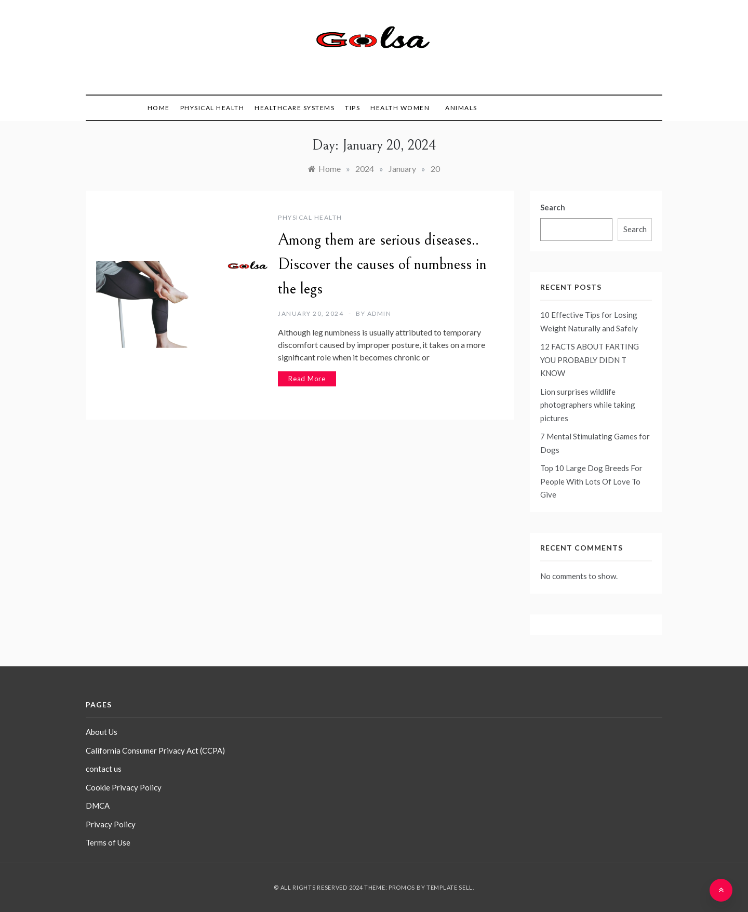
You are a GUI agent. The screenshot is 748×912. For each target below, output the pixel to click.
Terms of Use (108, 842)
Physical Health (212, 108)
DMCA (98, 805)
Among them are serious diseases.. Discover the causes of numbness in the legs (382, 264)
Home (159, 108)
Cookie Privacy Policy (124, 787)
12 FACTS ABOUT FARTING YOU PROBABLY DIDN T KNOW (589, 360)
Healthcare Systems (295, 108)
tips (352, 108)
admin (379, 313)
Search (552, 207)
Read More (307, 378)
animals (461, 108)
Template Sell (449, 887)
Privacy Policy (111, 824)
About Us (101, 731)
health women (400, 108)
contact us (104, 768)
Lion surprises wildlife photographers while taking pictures (587, 405)
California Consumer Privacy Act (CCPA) (155, 750)
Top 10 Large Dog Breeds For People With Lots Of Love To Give (591, 481)
